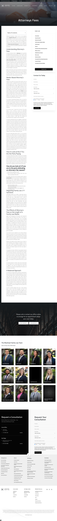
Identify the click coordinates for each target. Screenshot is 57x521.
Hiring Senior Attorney (38, 501)
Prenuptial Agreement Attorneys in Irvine (18, 472)
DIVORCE (45, 5)
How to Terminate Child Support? (48, 477)
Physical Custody (29, 466)
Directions (14, 497)
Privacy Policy (37, 496)
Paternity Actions (29, 463)
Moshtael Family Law (12, 38)
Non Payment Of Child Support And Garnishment (49, 470)
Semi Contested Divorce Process (18, 483)
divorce (22, 91)
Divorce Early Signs (3, 462)
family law (18, 54)
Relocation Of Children (30, 479)
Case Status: (36, 432)
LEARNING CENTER (19, 5)
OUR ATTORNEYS (34, 5)
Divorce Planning (16, 481)
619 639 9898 (26, 495)
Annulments (15, 462)
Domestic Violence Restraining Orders (18, 468)
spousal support (9, 178)
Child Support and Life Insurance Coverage (48, 466)
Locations (40, 5)
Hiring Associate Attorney (38, 503)
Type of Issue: (36, 92)
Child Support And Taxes (47, 468)
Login (21, 1)
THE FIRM (13, 5)
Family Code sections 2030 (11, 60)
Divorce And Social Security (17, 474)
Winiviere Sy (32, 364)
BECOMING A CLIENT (27, 5)
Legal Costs (2, 474)
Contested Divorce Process (17, 479)
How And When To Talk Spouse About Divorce (5, 467)
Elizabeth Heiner (19, 382)
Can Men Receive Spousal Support (18, 476)
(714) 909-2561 (33, 1)
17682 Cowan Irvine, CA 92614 (15, 493)
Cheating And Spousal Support (18, 477)
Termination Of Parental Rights (48, 478)
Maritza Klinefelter (20, 401)
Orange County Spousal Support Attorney (18, 465)
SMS (39, 445)
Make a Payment (15, 1)
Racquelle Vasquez (48, 364)
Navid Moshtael (6, 364)
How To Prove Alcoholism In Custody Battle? (48, 463)
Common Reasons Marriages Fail (5, 464)
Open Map (21, 433)
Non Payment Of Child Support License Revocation (48, 473)
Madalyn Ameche (47, 382)
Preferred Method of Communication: (39, 99)
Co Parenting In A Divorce (4, 472)
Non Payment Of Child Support (48, 475)
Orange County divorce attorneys (13, 45)
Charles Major (5, 382)
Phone (43, 445)
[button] (25, 33)
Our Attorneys (37, 494)
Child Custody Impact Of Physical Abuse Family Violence (31, 472)
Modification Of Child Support (31, 477)
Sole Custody (29, 470)
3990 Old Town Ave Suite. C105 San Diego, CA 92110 (27, 493)
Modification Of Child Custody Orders (31, 475)
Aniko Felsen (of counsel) (8, 401)
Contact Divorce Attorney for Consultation (38, 493)
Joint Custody (29, 468)
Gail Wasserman (33, 382)
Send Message (37, 109)
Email (36, 445)
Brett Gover (18, 364)
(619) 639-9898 (43, 1)
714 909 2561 (15, 495)
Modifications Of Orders (30, 461)
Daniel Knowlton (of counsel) (48, 400)
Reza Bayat (32, 401)
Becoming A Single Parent (4, 470)
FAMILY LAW (50, 5)
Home (36, 498)
